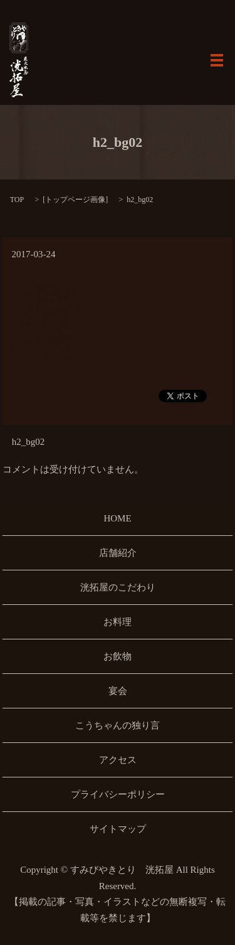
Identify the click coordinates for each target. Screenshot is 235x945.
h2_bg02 (28, 442)
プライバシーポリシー (118, 794)
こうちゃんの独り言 (117, 725)
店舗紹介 (118, 553)
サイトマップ (118, 829)
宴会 (117, 691)
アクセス (118, 760)
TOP (17, 199)
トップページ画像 (75, 199)
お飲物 (117, 656)
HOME (117, 518)
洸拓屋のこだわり (117, 587)
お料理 (117, 622)
